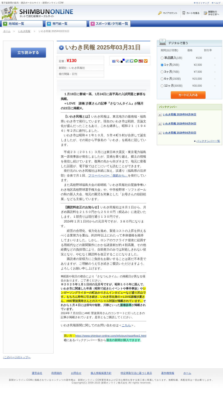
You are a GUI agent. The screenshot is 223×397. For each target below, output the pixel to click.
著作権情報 (167, 373)
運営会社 (37, 373)
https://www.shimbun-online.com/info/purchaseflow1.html (110, 335)
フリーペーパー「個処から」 (108, 175)
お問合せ (76, 373)
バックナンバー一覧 (208, 141)
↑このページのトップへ (16, 357)
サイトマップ (202, 3)
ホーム (6, 31)
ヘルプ (217, 3)
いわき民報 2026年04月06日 (179, 114)
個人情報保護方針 (101, 373)
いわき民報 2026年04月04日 (179, 123)
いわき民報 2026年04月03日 (179, 132)
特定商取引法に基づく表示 (136, 373)
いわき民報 (24, 31)
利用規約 (56, 373)
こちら (126, 325)
